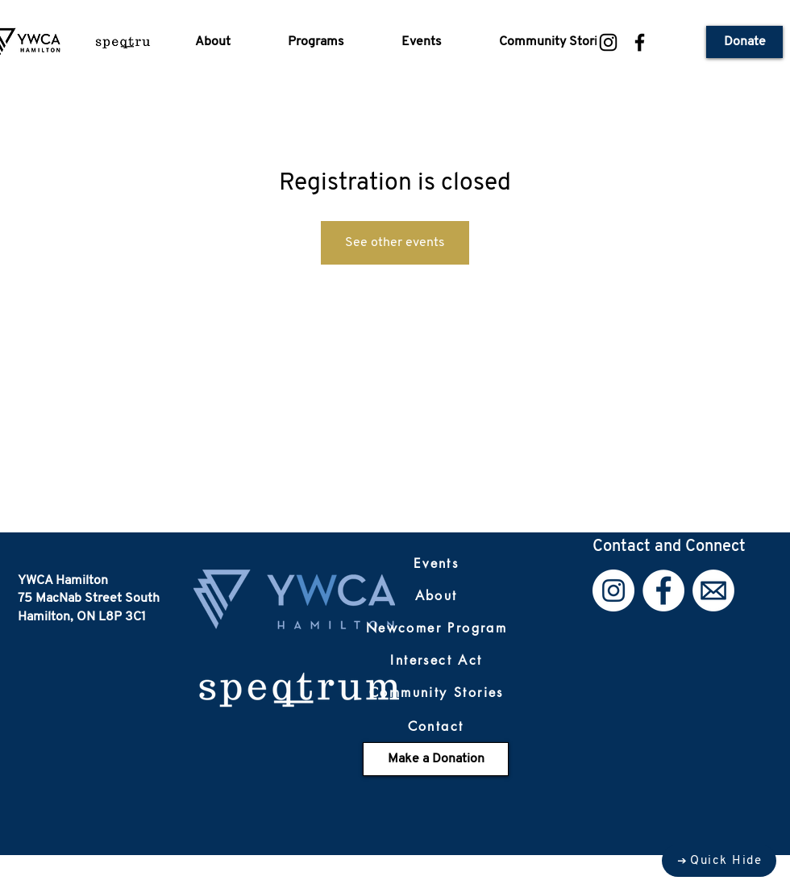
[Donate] (744, 42)
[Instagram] (608, 42)
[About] (436, 595)
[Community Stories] (436, 692)
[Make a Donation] (436, 759)
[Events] (436, 563)
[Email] (713, 590)
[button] (229, 42)
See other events (395, 242)
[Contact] (436, 726)
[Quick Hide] (719, 861)
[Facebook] (639, 42)
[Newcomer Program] (436, 627)
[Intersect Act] (436, 660)
